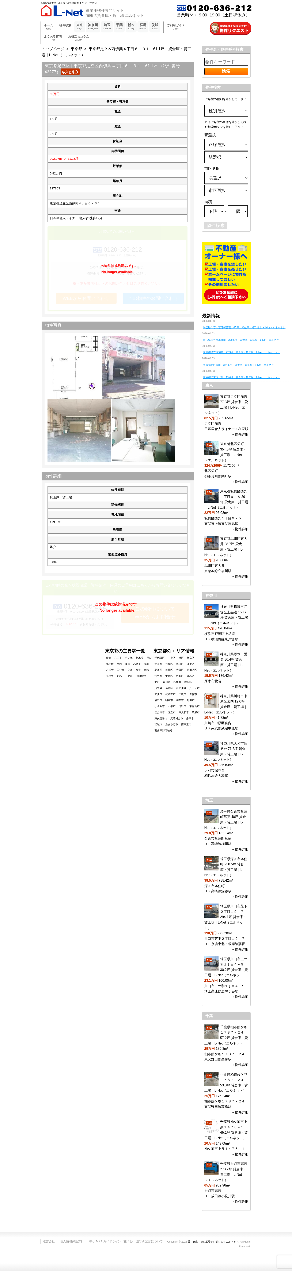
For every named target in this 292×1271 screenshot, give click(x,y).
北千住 (110, 663)
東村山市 (194, 706)
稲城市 (158, 724)
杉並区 (180, 675)
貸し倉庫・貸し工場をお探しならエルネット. (213, 1241)
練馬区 (188, 682)
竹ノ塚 (129, 657)
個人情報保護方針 (72, 1241)
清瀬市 (196, 712)
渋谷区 (158, 675)
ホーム (48, 27)
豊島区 (190, 675)
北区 (157, 682)
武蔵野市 (170, 694)
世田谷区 (192, 669)
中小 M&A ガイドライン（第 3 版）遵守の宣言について (126, 1241)
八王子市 (194, 688)
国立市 (171, 712)
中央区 (171, 657)
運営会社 (49, 1241)
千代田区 (160, 657)
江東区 (190, 663)
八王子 (118, 657)
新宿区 (190, 657)
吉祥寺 (110, 669)
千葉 (119, 26)
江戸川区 (181, 688)
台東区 (169, 663)
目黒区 (169, 669)
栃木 (131, 26)
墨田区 (180, 663)
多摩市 (190, 718)
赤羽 (146, 663)
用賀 (149, 657)
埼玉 (107, 26)
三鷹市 (182, 694)
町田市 (190, 700)
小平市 (171, 706)
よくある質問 (53, 38)
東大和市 (184, 712)
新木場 (139, 657)
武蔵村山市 (176, 718)
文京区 (158, 663)
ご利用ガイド (176, 27)
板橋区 (177, 682)
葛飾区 (169, 688)
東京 (79, 26)
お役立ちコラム (78, 38)
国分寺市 (160, 712)
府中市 (158, 700)
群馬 (143, 26)
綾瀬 (108, 657)
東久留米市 (161, 718)
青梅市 (193, 694)
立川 (130, 669)
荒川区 (166, 682)
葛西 (119, 663)
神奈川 (93, 26)
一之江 (129, 675)
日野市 (182, 706)
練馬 (127, 663)
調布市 (180, 700)
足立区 (158, 688)
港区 (181, 657)
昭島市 (169, 700)
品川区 (158, 669)
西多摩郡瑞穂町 (163, 730)
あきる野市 (171, 724)
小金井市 (160, 706)
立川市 (158, 694)
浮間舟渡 (141, 675)
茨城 (154, 26)
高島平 (137, 663)
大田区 (180, 669)
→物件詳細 (239, 434)
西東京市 (186, 724)
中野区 (169, 675)
